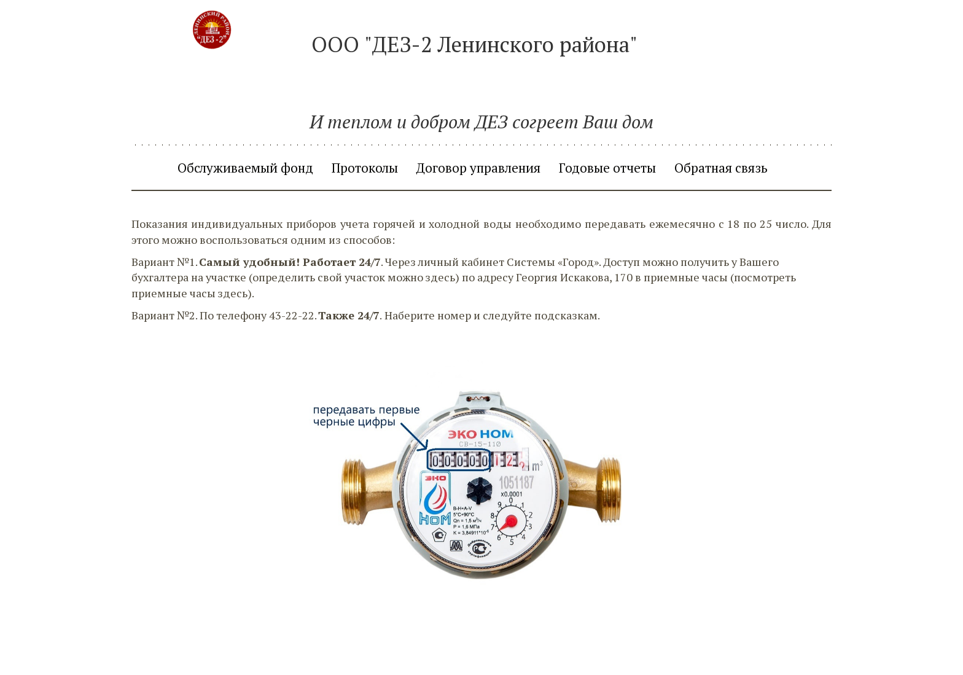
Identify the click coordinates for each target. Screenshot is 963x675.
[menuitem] (245, 168)
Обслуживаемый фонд (245, 167)
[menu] (481, 168)
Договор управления (478, 167)
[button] (786, 168)
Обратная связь (721, 167)
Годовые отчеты (607, 167)
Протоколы (365, 167)
